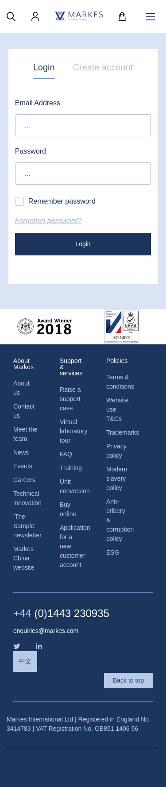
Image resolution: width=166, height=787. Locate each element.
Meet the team (25, 434)
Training (71, 467)
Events (22, 466)
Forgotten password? (48, 220)
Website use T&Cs (117, 409)
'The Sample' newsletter (25, 526)
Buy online (68, 509)
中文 (25, 661)
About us (21, 388)
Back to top (128, 680)
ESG (113, 552)
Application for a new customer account (72, 546)
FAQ (66, 454)
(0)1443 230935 (61, 613)
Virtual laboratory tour (72, 431)
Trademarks (118, 432)
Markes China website (23, 558)
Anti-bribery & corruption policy (118, 520)
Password (30, 151)
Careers (24, 479)
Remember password (55, 201)
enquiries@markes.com (45, 631)
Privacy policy (116, 451)
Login (44, 67)
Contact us (24, 411)
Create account (103, 67)
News (21, 452)
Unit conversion (72, 486)
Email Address (37, 103)
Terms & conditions (118, 382)
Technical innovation (25, 498)
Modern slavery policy (116, 478)
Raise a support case (70, 399)
